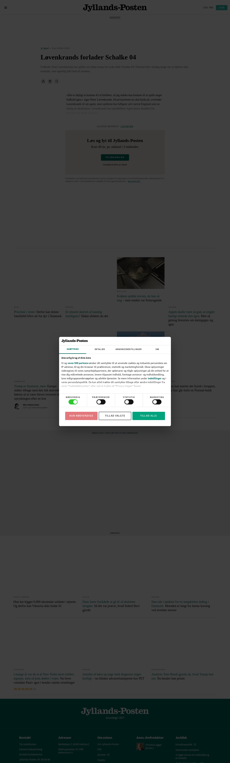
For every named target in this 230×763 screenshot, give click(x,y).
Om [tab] (157, 349)
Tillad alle (148, 416)
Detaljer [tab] (100, 349)
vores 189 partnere (78, 363)
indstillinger (154, 378)
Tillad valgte (115, 416)
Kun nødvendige (81, 416)
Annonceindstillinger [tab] (128, 349)
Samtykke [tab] (73, 349)
